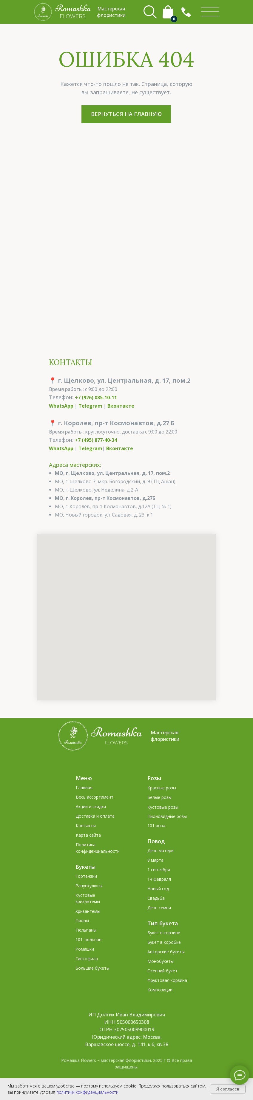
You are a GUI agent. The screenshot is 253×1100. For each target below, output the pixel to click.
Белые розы (159, 797)
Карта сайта (88, 835)
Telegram (90, 406)
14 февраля (159, 879)
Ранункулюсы (88, 885)
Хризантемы (87, 911)
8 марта (155, 860)
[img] (210, 12)
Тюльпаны (85, 930)
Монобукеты (160, 961)
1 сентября (158, 869)
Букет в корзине (163, 932)
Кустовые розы (162, 807)
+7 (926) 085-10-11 (96, 397)
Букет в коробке (164, 942)
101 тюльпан (88, 939)
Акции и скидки (91, 806)
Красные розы (161, 788)
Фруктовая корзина (167, 980)
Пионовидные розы (167, 816)
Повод (156, 841)
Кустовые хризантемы (87, 898)
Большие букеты (92, 968)
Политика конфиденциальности (98, 848)
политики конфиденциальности (87, 1092)
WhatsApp (61, 406)
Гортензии (86, 876)
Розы (154, 778)
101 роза (156, 825)
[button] (186, 12)
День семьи (159, 907)
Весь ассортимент (94, 797)
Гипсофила (86, 958)
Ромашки (84, 949)
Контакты (86, 825)
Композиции (159, 990)
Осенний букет (162, 971)
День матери (160, 850)
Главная (84, 787)
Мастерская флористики (165, 735)
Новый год (158, 888)
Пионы (82, 920)
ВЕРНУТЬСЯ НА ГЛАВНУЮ (126, 114)
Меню (84, 778)
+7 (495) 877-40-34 (96, 440)
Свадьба (156, 898)
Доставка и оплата (95, 816)
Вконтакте (120, 406)
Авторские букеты (166, 952)
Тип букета (162, 923)
